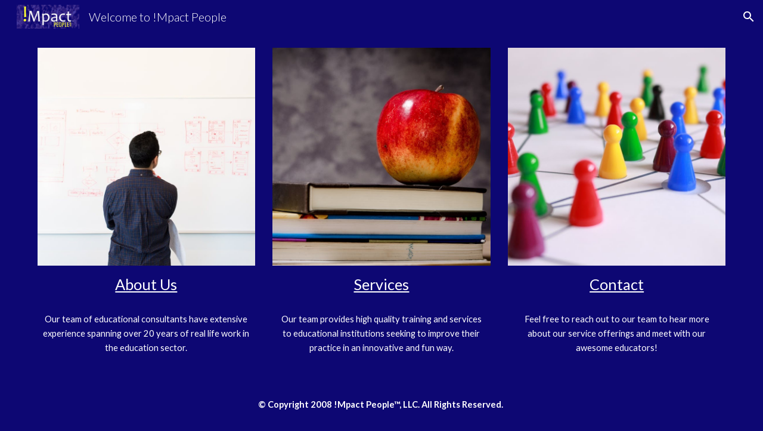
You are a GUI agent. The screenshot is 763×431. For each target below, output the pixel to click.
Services (381, 284)
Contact (617, 284)
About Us (146, 284)
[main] (146, 284)
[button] (748, 16)
